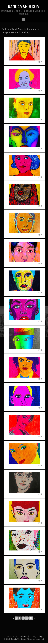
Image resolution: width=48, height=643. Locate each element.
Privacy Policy (36, 636)
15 (31, 618)
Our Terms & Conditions (17, 636)
